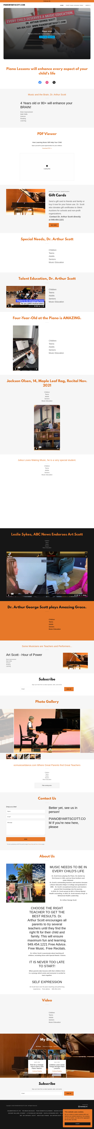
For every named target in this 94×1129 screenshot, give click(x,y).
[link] (14, 5)
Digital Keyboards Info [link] (51, 1113)
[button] (88, 5)
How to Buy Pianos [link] (43, 1115)
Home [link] (62, 5)
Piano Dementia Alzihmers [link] (44, 1110)
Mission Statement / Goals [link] (62, 1110)
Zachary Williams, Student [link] (16, 1113)
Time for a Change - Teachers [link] (50, 1046)
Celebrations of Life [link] (14, 1110)
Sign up (69, 689)
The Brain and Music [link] (28, 1110)
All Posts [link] (38, 1046)
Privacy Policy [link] (30, 844)
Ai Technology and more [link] (34, 1113)
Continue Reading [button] (37, 1071)
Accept (78, 1123)
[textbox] (41, 689)
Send (25, 839)
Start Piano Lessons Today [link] (74, 5)
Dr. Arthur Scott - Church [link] (58, 1115)
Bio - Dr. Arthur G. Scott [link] (28, 1115)
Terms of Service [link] (38, 844)
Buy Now (54, 225)
